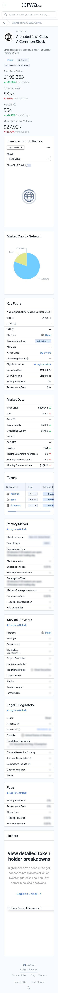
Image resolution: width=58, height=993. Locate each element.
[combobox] (29, 15)
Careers (42, 975)
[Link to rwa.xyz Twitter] (29, 987)
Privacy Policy (37, 982)
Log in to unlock (42, 364)
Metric (10, 154)
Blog (33, 975)
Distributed (43, 341)
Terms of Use (20, 982)
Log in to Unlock (16, 529)
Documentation (19, 975)
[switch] (28, 165)
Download (16, 147)
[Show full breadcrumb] (4, 23)
